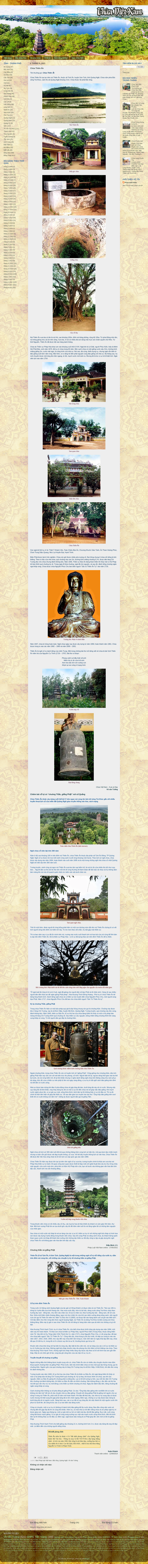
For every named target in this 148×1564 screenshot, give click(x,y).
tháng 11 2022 (8, 266)
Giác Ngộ (64, 1542)
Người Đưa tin (116, 1546)
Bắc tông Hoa (20, 58)
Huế (5, 83)
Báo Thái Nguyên (29, 1546)
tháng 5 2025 (8, 193)
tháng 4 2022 (8, 282)
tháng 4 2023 (8, 252)
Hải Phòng (7, 93)
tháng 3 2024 (8, 226)
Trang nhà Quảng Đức (45, 1550)
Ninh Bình (7, 112)
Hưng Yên (7, 91)
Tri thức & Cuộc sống (40, 1539)
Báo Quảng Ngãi (16, 1546)
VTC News (84, 1546)
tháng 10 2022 (8, 269)
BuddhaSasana (44, 1548)
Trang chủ (74, 1522)
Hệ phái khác (35, 58)
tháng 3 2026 (8, 166)
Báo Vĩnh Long (115, 1548)
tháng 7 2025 (8, 188)
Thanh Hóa (7, 131)
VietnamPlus (8, 1548)
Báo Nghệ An (64, 1544)
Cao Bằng (7, 72)
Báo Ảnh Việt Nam (23, 1539)
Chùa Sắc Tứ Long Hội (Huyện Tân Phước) (137, 105)
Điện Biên (7, 145)
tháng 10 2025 (8, 180)
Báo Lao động (101, 1539)
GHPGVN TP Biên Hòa (112, 1537)
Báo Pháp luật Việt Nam (44, 1460)
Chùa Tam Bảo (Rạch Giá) (136, 85)
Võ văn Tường (73, 1460)
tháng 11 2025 (8, 177)
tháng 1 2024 (8, 231)
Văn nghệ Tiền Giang (89, 1550)
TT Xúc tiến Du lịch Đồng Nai (70, 1546)
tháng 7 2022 (8, 277)
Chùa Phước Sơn (137, 141)
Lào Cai (6, 102)
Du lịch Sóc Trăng (106, 1546)
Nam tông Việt (77, 58)
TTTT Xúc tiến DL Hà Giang (13, 1550)
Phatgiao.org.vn (134, 1537)
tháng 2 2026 (8, 169)
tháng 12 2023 (8, 234)
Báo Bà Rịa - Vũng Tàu (41, 1542)
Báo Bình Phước (54, 1548)
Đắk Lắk (6, 150)
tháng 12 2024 (8, 207)
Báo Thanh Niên (68, 1539)
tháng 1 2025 (8, 204)
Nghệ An (7, 110)
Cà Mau (6, 75)
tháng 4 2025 (8, 196)
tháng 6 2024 (8, 220)
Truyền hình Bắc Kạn (59, 1550)
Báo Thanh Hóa (16, 1544)
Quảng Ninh (8, 120)
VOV (27, 1542)
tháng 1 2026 (8, 172)
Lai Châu (7, 99)
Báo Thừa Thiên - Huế (77, 1544)
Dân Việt (106, 1542)
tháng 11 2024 (8, 209)
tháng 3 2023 (8, 255)
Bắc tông (8, 58)
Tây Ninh (7, 139)
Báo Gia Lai (83, 1548)
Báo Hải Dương (132, 1539)
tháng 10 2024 (8, 212)
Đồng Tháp (7, 155)
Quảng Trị (7, 123)
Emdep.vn (133, 1548)
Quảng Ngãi (63, 1460)
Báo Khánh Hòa (93, 1548)
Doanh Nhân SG (96, 1542)
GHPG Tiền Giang (37, 1537)
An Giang (7, 67)
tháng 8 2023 (8, 244)
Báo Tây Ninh (27, 1544)
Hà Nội (6, 85)
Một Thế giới (141, 1548)
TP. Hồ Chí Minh (9, 128)
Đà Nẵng (7, 147)
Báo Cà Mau (75, 1548)
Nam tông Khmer (61, 58)
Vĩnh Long (7, 142)
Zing (111, 1550)
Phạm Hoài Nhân (131, 182)
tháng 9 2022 (8, 271)
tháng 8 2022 (8, 274)
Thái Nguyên (8, 134)
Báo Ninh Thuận (104, 1548)
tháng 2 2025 (8, 201)
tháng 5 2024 (8, 223)
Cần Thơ (7, 77)
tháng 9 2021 (8, 285)
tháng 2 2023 (8, 258)
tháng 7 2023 (8, 247)
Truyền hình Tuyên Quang (74, 1550)
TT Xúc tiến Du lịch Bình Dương (96, 1544)
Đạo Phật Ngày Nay (32, 1548)
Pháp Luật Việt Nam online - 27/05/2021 (103, 1247)
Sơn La (6, 126)
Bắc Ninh (7, 69)
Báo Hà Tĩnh (135, 1542)
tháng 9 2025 (8, 183)
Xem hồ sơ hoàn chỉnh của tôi (133, 185)
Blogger (87, 1559)
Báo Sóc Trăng (94, 1546)
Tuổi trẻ (54, 1542)
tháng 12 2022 (8, 263)
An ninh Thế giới (122, 1544)
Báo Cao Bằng (65, 1548)
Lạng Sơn (7, 107)
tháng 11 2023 (8, 236)
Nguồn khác (41, 1546)
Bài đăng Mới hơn (38, 1522)
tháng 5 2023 (8, 250)
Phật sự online (140, 1546)
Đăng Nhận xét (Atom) (44, 1527)
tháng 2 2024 (8, 228)
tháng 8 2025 (8, 185)
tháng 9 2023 (8, 242)
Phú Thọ (6, 115)
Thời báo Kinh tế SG (117, 1539)
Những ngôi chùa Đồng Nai (65, 1537)
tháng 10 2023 (8, 239)
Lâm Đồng (7, 104)
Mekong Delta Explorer (85, 1539)
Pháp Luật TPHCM (53, 1546)
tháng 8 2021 (8, 287)
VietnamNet (55, 1539)
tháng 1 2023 (8, 260)
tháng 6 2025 (8, 191)
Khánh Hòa (7, 96)
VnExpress (8, 1539)
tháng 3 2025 (8, 199)
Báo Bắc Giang (134, 1544)
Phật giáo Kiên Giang (128, 1546)
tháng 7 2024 (8, 218)
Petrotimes (112, 1544)
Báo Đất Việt (124, 1548)
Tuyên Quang (8, 136)
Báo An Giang (75, 1542)
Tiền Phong (19, 1542)
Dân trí (86, 1542)
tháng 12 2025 (8, 174)
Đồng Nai (7, 153)
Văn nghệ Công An (19, 1548)
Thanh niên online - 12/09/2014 (106, 1454)
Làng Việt (54, 1544)
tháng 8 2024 (8, 215)
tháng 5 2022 (8, 279)
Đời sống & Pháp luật (120, 1550)
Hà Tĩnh (6, 88)
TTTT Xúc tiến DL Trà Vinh (30, 1550)
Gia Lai (6, 80)
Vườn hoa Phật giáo (102, 1550)
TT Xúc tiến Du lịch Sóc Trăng (120, 1542)
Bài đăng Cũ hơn (110, 1522)
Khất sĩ (47, 58)
